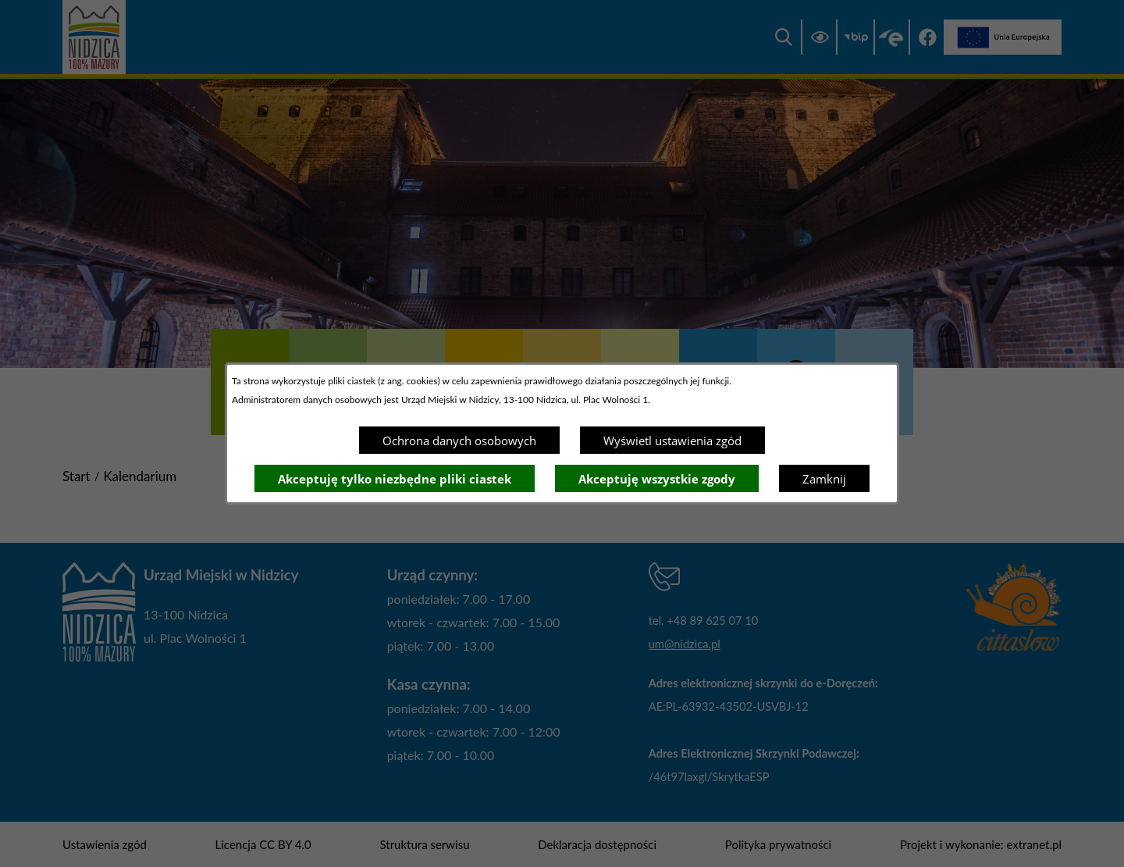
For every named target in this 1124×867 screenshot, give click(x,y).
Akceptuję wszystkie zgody (656, 479)
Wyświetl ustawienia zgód (672, 440)
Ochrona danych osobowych (459, 440)
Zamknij (824, 479)
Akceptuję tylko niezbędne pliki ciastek (394, 479)
